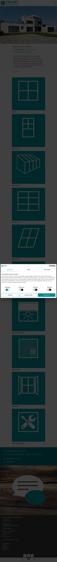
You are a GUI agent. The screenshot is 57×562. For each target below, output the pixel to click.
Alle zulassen (47, 295)
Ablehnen (10, 295)
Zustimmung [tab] (10, 269)
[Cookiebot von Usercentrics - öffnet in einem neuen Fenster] (50, 266)
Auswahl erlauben (28, 295)
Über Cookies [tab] (47, 269)
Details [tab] (28, 269)
